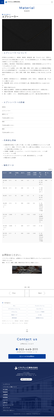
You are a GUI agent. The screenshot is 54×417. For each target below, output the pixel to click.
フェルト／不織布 (39, 312)
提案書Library (40, 318)
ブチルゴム (14, 312)
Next (40, 293)
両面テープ (14, 315)
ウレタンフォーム (39, 305)
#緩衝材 (26, 321)
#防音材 (22, 321)
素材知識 (14, 318)
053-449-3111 (28, 349)
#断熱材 (16, 321)
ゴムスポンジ (39, 309)
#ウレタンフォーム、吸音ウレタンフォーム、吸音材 (14, 323)
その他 (39, 315)
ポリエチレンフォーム (14, 309)
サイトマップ (6, 408)
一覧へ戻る (27, 293)
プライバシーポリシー (8, 411)
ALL (14, 305)
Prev (14, 293)
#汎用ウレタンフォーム (8, 321)
